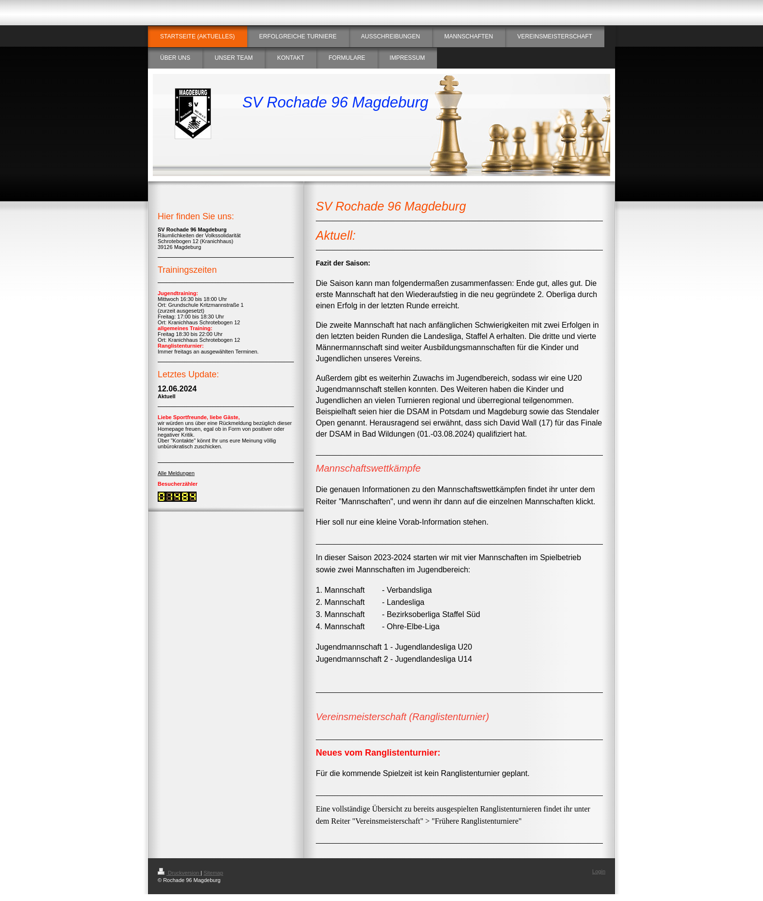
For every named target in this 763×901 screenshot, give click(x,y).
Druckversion (179, 873)
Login (598, 871)
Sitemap (213, 873)
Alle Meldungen (176, 473)
